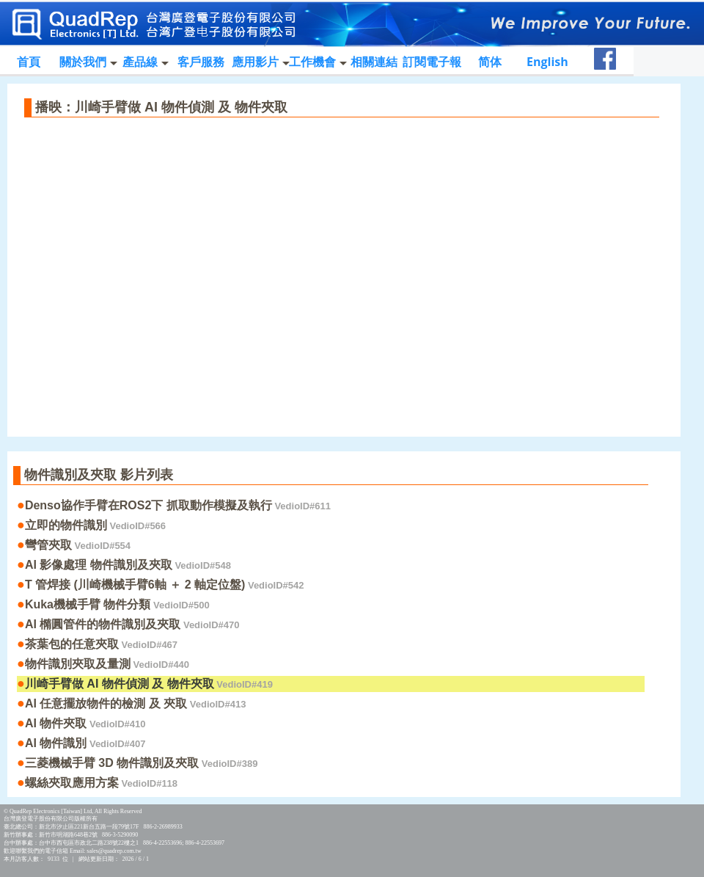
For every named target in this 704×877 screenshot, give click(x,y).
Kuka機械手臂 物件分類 (117, 604)
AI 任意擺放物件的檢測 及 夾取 (135, 703)
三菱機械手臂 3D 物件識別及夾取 (141, 763)
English (547, 62)
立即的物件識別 (95, 525)
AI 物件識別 (85, 743)
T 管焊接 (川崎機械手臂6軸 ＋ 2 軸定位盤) (164, 584)
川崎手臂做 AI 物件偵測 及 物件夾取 (149, 683)
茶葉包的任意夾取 (101, 644)
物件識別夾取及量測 (107, 664)
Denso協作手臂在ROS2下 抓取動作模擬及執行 (178, 505)
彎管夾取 (78, 545)
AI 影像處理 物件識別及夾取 (128, 564)
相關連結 (374, 62)
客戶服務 (200, 62)
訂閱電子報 (432, 62)
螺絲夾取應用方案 (101, 782)
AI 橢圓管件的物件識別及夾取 (132, 624)
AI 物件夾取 (85, 723)
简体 (490, 62)
